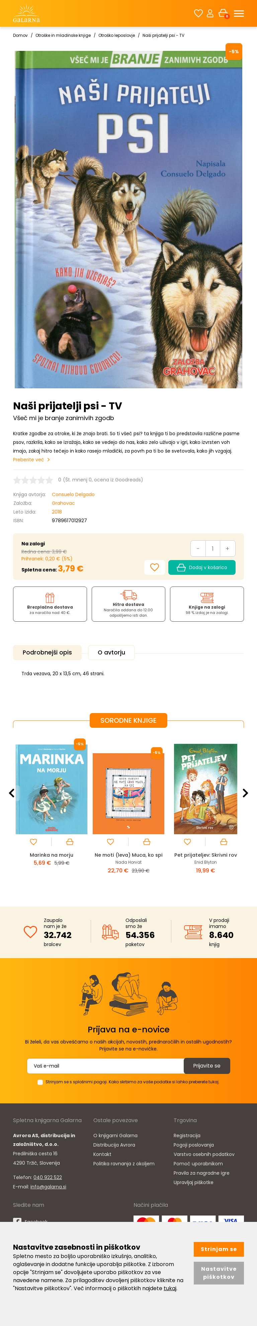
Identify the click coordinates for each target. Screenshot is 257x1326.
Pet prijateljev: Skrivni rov (205, 854)
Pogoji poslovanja (194, 1144)
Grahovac (63, 503)
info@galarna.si (48, 1186)
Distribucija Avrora (114, 1144)
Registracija (187, 1135)
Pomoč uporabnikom (198, 1163)
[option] (51, 811)
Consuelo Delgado (73, 494)
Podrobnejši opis (49, 652)
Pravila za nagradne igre (202, 1172)
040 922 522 (47, 1176)
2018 (57, 512)
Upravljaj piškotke (193, 1181)
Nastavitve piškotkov (219, 1273)
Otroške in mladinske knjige (63, 35)
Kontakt (102, 1153)
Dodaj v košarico (202, 568)
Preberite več (28, 459)
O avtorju (115, 652)
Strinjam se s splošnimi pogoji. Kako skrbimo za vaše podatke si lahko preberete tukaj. (133, 1081)
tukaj (170, 1288)
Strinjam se (219, 1249)
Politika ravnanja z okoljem (124, 1163)
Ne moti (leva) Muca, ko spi (128, 854)
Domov (20, 35)
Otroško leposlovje (116, 35)
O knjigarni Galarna (115, 1135)
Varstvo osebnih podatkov (204, 1153)
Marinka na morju (51, 854)
